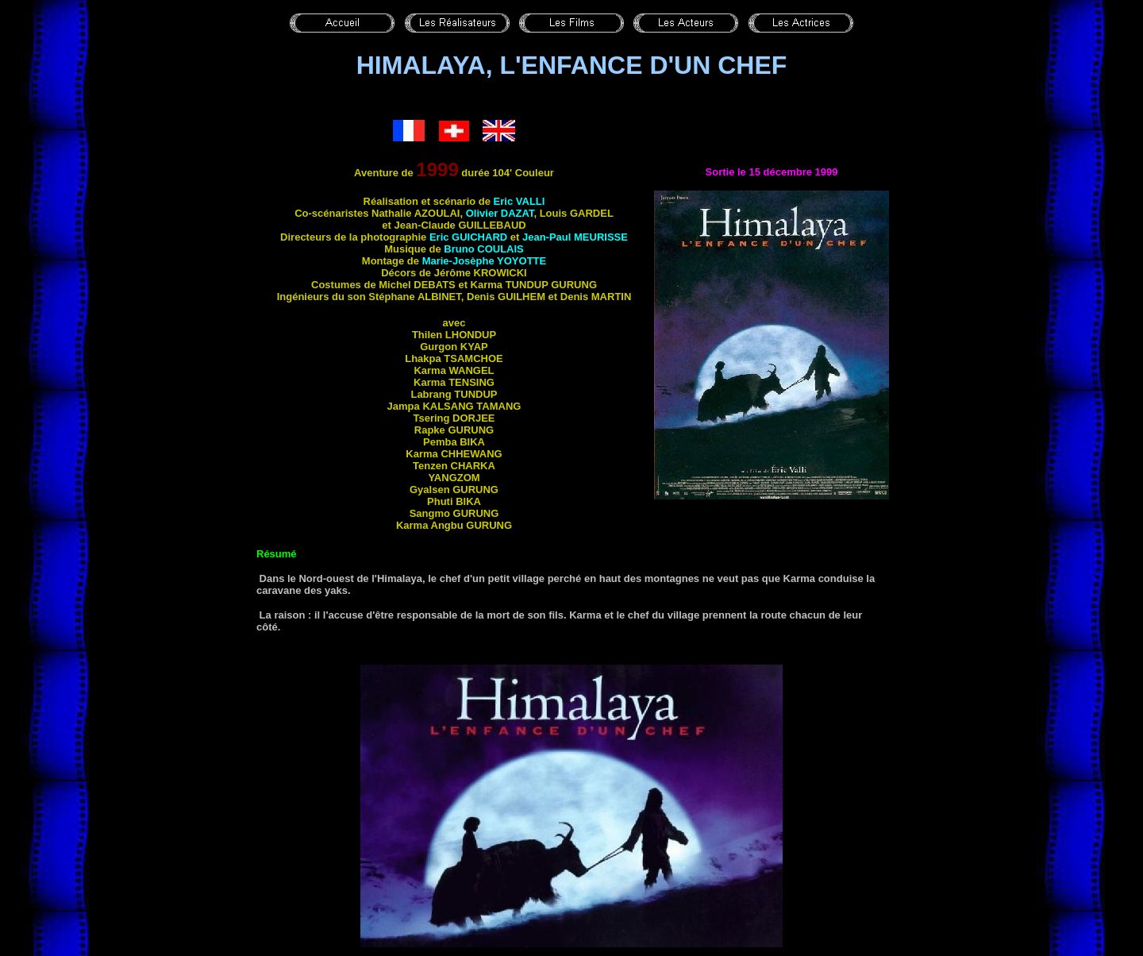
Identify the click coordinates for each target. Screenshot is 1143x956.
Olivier (500, 213)
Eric (519, 201)
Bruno (483, 249)
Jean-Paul (575, 237)
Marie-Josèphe (484, 261)
